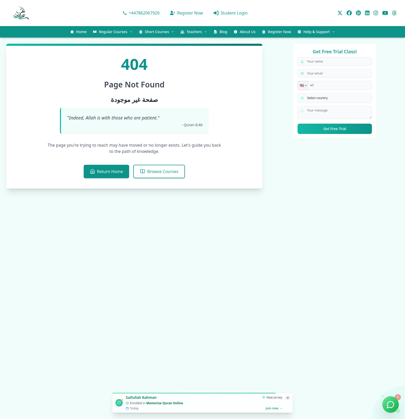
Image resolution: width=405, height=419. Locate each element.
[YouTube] (385, 13)
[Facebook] (349, 13)
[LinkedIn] (367, 13)
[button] (303, 85)
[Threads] (394, 13)
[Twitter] (339, 13)
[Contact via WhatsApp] (141, 13)
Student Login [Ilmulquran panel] (230, 13)
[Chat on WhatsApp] (390, 404)
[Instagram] (375, 13)
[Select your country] (335, 98)
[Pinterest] (358, 13)
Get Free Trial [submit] (334, 128)
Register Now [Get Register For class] (186, 13)
